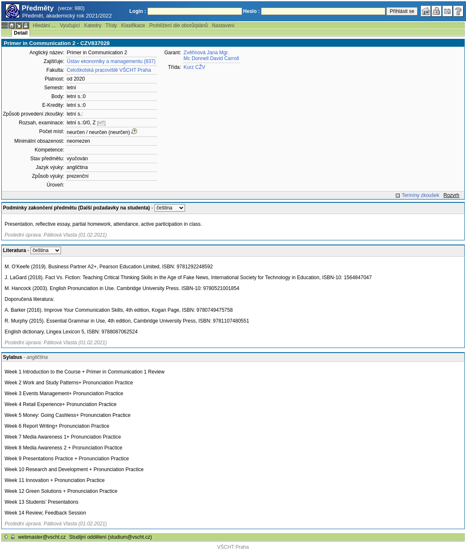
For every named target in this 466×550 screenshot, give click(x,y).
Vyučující (70, 25)
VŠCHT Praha (233, 547)
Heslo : (251, 11)
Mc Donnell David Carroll (211, 58)
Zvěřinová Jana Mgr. (206, 53)
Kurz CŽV (194, 67)
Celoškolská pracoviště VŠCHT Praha (109, 70)
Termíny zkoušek (420, 195)
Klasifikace (133, 25)
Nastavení (223, 25)
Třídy (111, 25)
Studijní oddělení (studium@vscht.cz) (110, 537)
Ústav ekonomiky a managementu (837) (111, 61)
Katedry (92, 25)
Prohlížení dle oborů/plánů (178, 25)
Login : (137, 11)
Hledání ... (44, 25)
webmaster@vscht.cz (42, 537)
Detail (21, 33)
